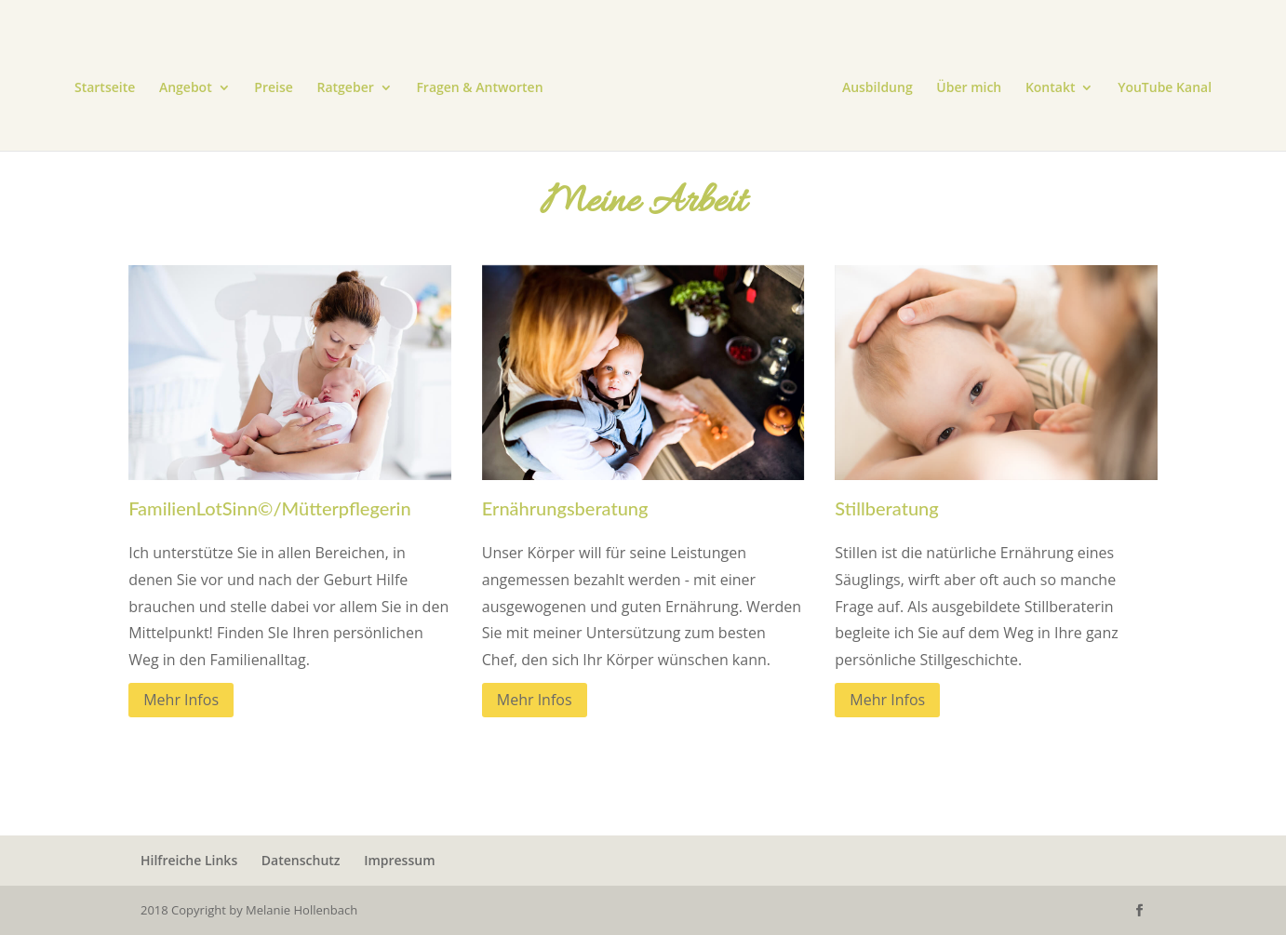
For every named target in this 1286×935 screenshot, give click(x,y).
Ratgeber (345, 88)
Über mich (968, 88)
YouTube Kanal (1165, 88)
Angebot (185, 88)
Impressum (399, 860)
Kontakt (1050, 88)
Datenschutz (301, 860)
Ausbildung (877, 88)
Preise (273, 88)
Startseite (104, 88)
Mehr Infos (181, 699)
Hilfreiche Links (189, 860)
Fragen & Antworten (479, 88)
